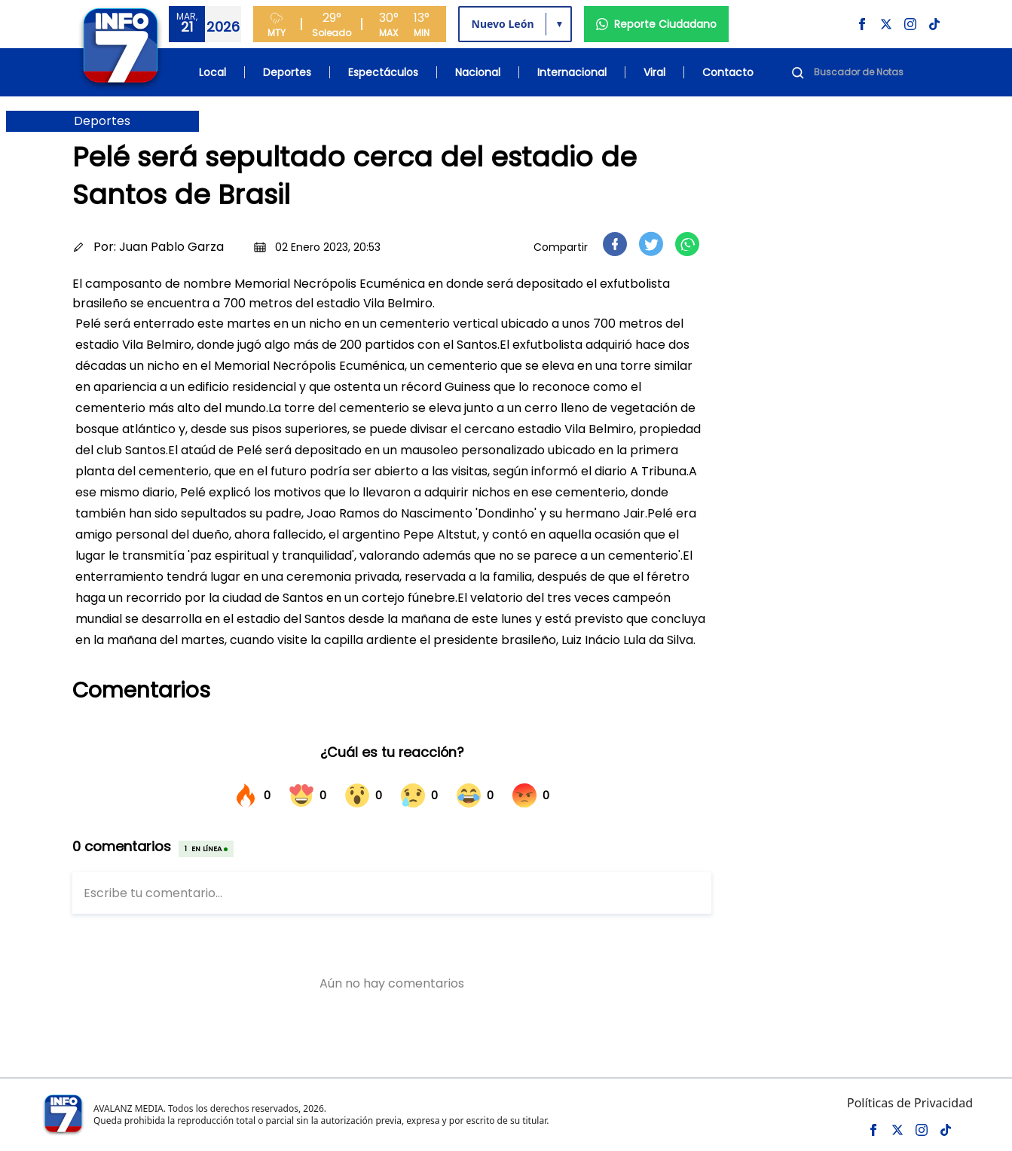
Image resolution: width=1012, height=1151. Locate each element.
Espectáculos (383, 72)
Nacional (477, 72)
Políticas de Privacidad (910, 1103)
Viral (654, 72)
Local (212, 72)
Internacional (572, 72)
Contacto (728, 72)
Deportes (287, 72)
